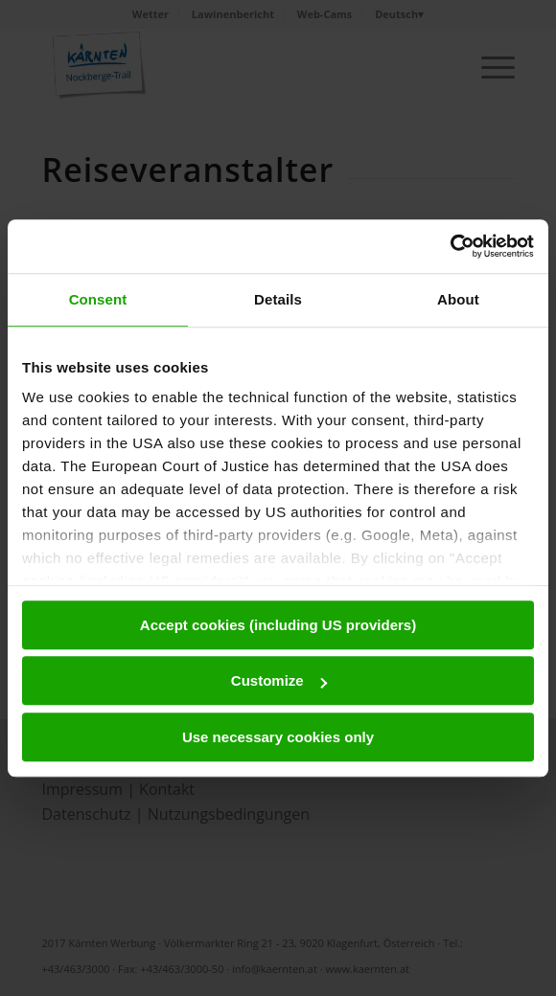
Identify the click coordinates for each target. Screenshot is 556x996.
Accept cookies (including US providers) (278, 625)
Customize (279, 680)
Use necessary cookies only (278, 737)
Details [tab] (278, 299)
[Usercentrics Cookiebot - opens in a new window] (450, 246)
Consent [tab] (98, 299)
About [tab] (458, 299)
